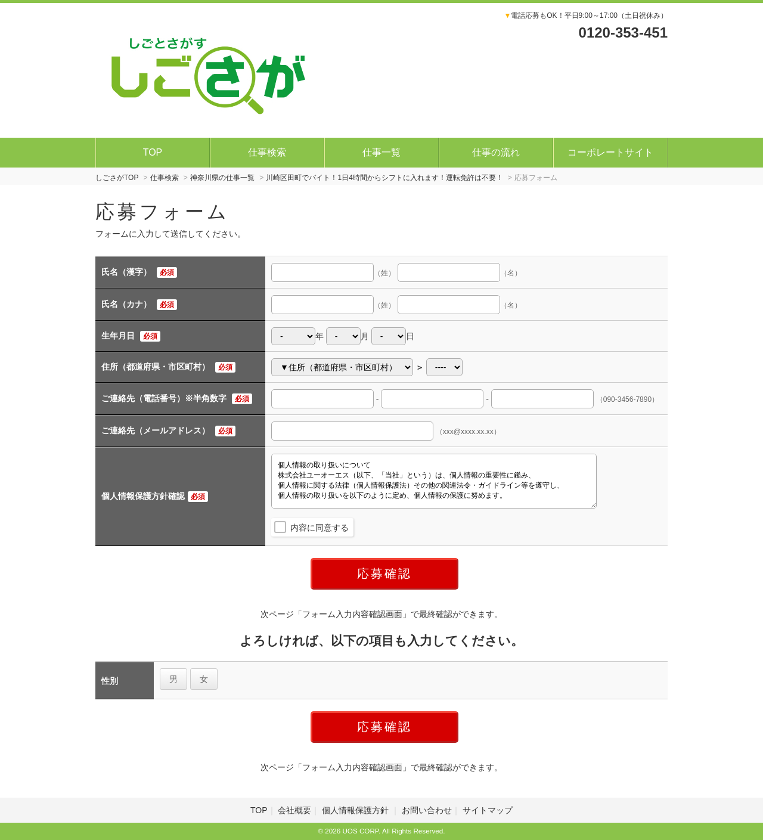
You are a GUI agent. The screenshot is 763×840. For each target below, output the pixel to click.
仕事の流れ (496, 152)
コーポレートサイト (610, 152)
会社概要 (294, 810)
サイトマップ (488, 810)
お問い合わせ (427, 810)
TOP (153, 152)
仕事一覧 (381, 152)
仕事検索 (267, 152)
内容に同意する (319, 527)
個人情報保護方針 (356, 810)
